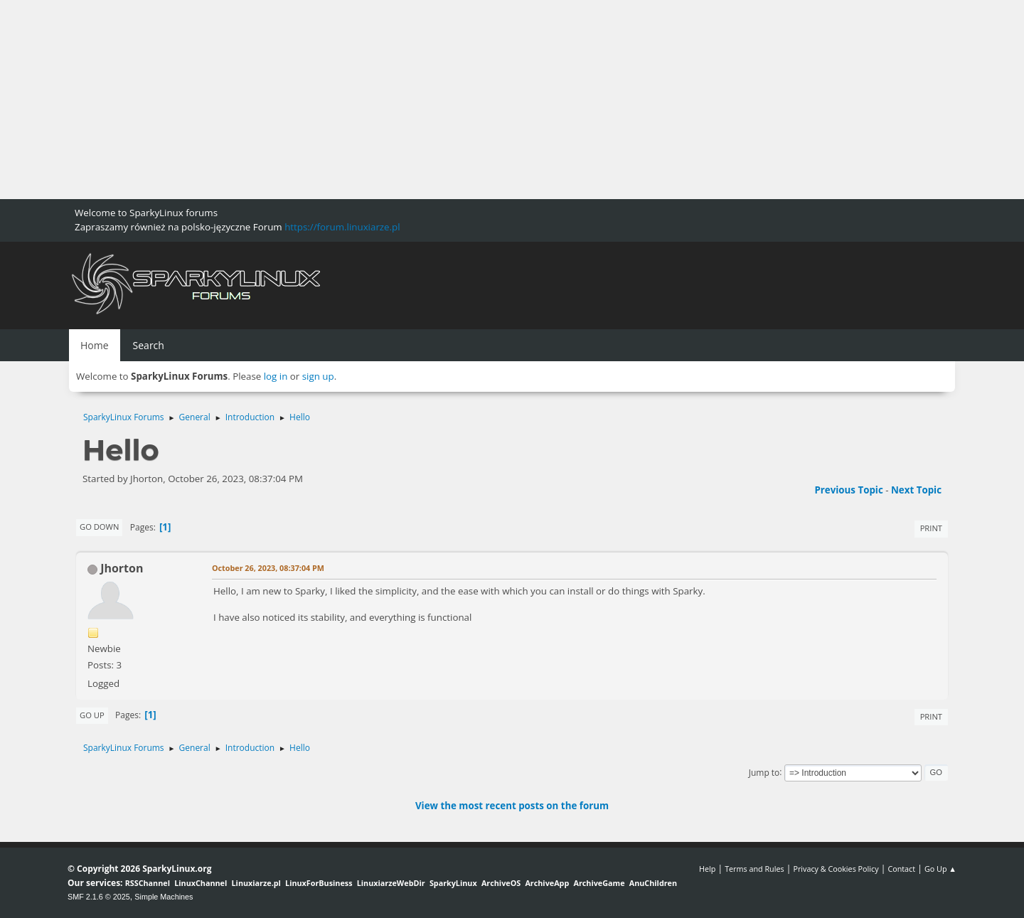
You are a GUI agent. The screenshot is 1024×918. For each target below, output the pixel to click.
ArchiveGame (598, 882)
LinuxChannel (200, 882)
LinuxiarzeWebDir (391, 882)
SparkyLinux (453, 882)
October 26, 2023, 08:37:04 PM (268, 567)
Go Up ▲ (940, 868)
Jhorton (121, 568)
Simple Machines (163, 896)
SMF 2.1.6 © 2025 (99, 896)
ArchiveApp (547, 882)
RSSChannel (147, 882)
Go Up (92, 715)
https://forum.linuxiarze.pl (342, 226)
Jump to (764, 772)
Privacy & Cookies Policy (835, 868)
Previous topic (848, 490)
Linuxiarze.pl (256, 882)
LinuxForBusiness (318, 882)
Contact (901, 868)
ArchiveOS (501, 882)
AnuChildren (653, 882)
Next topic (916, 490)
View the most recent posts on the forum (512, 805)
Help (707, 868)
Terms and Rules (754, 868)
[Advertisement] (426, 99)
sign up (318, 376)
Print (931, 528)
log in (276, 376)
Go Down (99, 526)
